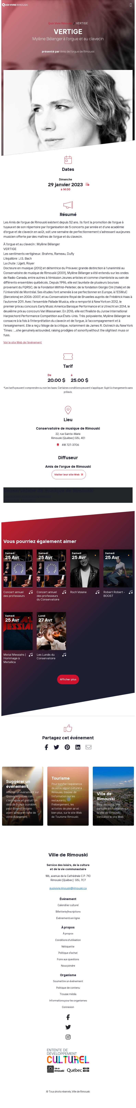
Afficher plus (68, 679)
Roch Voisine (78, 592)
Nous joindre (68, 965)
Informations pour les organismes (68, 1000)
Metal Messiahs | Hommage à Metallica (14, 658)
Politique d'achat (68, 952)
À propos (68, 933)
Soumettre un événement (68, 981)
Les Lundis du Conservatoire (46, 656)
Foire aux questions (68, 959)
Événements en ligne (68, 918)
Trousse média (68, 994)
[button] (87, 184)
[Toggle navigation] (131, 5)
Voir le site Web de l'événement (22, 342)
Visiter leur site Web (68, 474)
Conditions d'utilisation (68, 940)
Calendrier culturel (68, 905)
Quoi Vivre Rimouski (60, 23)
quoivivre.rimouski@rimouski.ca (68, 888)
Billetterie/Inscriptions (68, 911)
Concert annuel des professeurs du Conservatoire (48, 595)
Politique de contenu (68, 987)
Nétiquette (68, 946)
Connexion (68, 1007)
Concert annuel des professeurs (14, 593)
